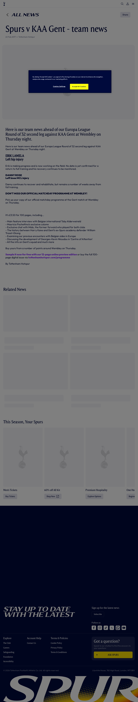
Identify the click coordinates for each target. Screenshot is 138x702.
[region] (69, 81)
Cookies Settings (59, 86)
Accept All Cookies (79, 86)
